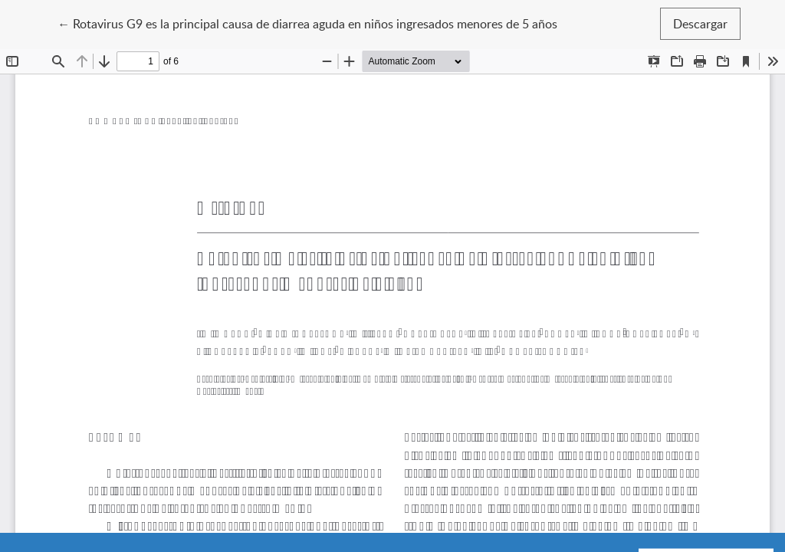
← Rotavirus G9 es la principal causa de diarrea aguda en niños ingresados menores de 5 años (307, 23)
